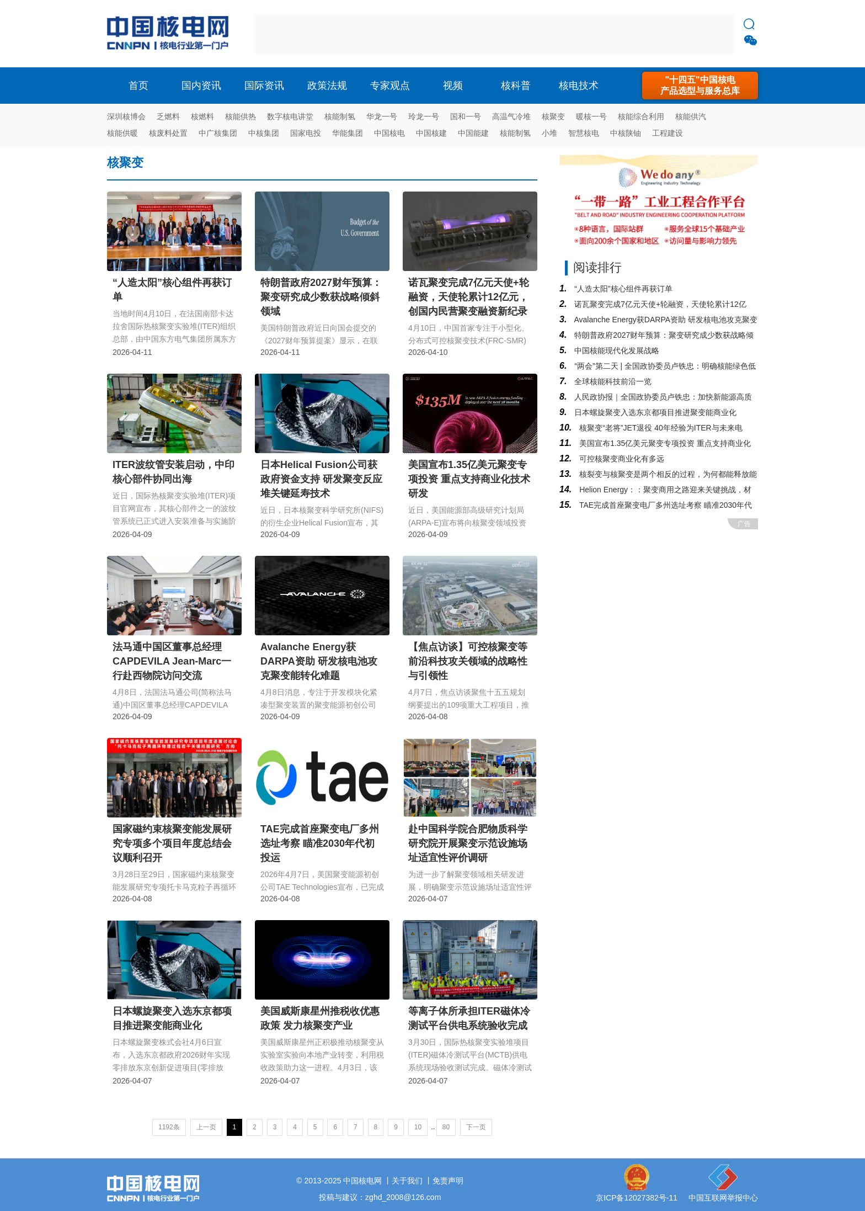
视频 (453, 85)
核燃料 (202, 116)
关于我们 (407, 1180)
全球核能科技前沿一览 (612, 381)
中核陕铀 (625, 133)
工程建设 (667, 133)
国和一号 (465, 116)
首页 (138, 85)
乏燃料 (168, 116)
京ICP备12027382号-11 (636, 1197)
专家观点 (390, 85)
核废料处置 (168, 133)
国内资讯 (201, 85)
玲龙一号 (423, 116)
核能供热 (240, 116)
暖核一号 (591, 116)
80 (446, 1127)
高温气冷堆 (511, 116)
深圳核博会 (126, 116)
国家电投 (305, 133)
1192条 (169, 1127)
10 (417, 1127)
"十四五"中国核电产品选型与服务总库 (700, 85)
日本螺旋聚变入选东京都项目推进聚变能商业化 (654, 412)
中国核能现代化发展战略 (615, 350)
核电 (170, 33)
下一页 (476, 1127)
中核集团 (263, 133)
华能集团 (347, 133)
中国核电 (389, 133)
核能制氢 (339, 116)
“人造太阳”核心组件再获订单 (622, 288)
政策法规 (327, 85)
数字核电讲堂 (290, 116)
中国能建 (473, 133)
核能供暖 (122, 133)
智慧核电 (583, 133)
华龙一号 (381, 116)
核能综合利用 (641, 116)
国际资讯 (264, 85)
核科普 (516, 85)
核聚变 (553, 116)
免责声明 (447, 1180)
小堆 (549, 133)
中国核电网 (362, 1180)
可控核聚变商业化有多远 (620, 458)
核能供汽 (690, 116)
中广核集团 (218, 133)
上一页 (206, 1127)
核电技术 (579, 85)
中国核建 (431, 133)
